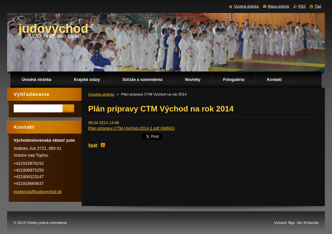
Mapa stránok (278, 6)
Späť (93, 145)
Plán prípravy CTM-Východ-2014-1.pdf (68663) (131, 128)
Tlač (317, 6)
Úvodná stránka (101, 94)
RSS (301, 6)
